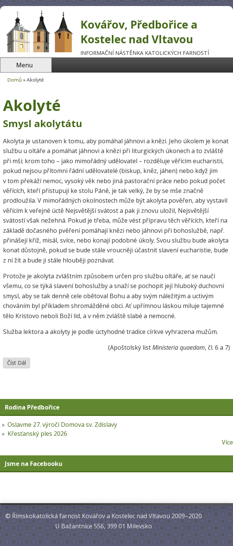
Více (227, 442)
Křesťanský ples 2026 (37, 433)
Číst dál (18, 362)
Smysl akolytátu (42, 123)
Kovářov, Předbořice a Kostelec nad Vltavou (138, 31)
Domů (15, 79)
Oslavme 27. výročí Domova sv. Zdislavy (62, 424)
